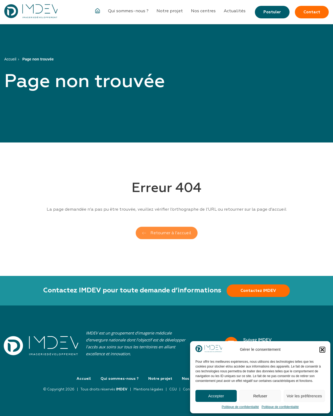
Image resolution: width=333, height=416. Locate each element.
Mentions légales (148, 389)
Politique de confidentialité (240, 407)
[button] (322, 349)
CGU (173, 389)
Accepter (216, 396)
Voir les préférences (304, 396)
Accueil (10, 59)
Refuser (260, 396)
